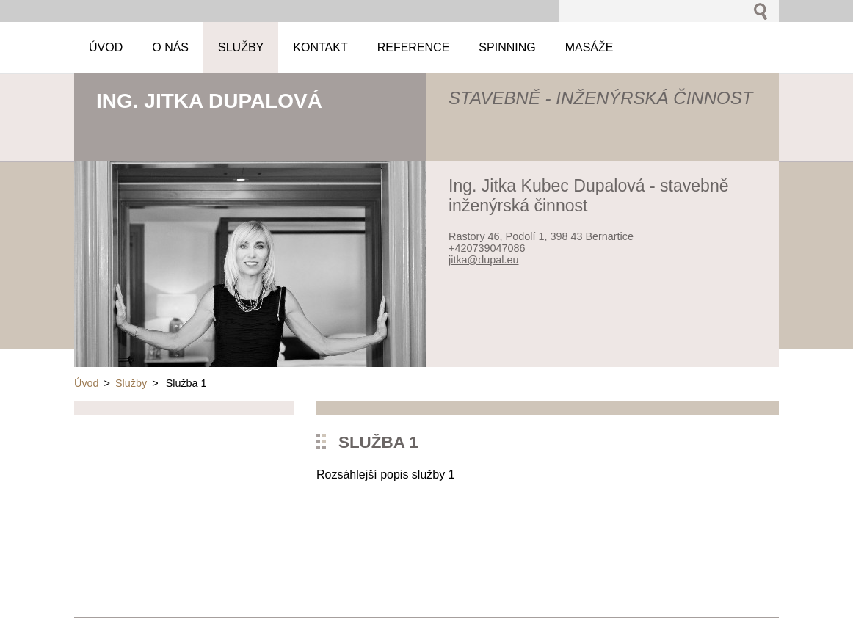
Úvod (86, 383)
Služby (131, 383)
